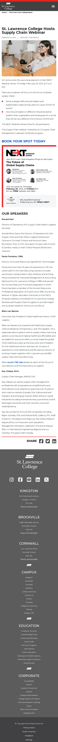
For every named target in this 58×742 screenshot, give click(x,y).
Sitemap (29, 740)
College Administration (29, 695)
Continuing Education (29, 638)
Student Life (29, 613)
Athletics (29, 588)
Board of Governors (29, 688)
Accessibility (29, 681)
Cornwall (29, 585)
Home (4, 12)
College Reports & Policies (29, 699)
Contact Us (29, 595)
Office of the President (29, 709)
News (29, 706)
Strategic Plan (29, 713)
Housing (29, 602)
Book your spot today (23, 141)
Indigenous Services (29, 606)
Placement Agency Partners (29, 659)
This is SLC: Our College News (20, 12)
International (29, 649)
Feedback (29, 736)
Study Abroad (29, 663)
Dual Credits (29, 642)
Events (29, 599)
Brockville (29, 581)
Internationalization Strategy (29, 702)
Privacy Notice (29, 728)
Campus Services (29, 592)
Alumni (29, 684)
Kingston (29, 577)
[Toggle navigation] (53, 6)
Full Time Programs (29, 645)
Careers (29, 692)
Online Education (29, 652)
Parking (29, 609)
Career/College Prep (29, 634)
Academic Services (29, 631)
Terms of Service (29, 732)
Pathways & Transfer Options (29, 656)
